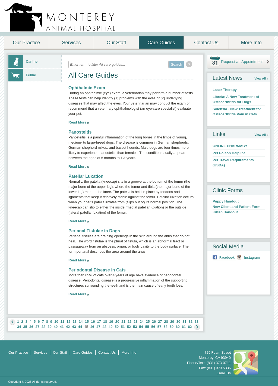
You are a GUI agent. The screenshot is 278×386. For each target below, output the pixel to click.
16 (93, 321)
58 (165, 327)
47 (98, 327)
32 (190, 321)
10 (56, 321)
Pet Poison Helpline (229, 153)
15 (87, 321)
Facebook (227, 258)
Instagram (252, 258)
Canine (22, 61)
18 (105, 321)
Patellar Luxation (85, 176)
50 (117, 327)
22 (129, 321)
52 (129, 327)
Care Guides (161, 42)
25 (148, 321)
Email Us (224, 373)
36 (31, 327)
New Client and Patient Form (236, 207)
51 (123, 327)
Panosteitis (79, 132)
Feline (22, 75)
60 (177, 327)
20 (117, 321)
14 (81, 321)
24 (142, 321)
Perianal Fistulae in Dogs (94, 231)
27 (160, 321)
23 (135, 321)
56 (153, 327)
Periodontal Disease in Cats (97, 270)
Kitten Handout (225, 212)
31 (184, 321)
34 (19, 327)
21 (123, 321)
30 (178, 321)
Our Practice (26, 42)
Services (71, 42)
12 (68, 321)
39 (49, 327)
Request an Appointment (242, 61)
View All (260, 78)
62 (190, 327)
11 (62, 321)
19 (111, 321)
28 (166, 321)
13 (75, 321)
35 (25, 327)
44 (80, 327)
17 (99, 321)
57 (159, 327)
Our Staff (116, 42)
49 (110, 327)
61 (184, 327)
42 (68, 327)
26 (154, 321)
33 (196, 321)
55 (147, 327)
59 (171, 327)
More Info (251, 42)
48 (104, 327)
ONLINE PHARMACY (230, 146)
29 (172, 321)
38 (43, 327)
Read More (77, 122)
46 (92, 327)
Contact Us (206, 42)
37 (37, 327)
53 (135, 327)
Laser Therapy (225, 90)
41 (62, 327)
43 (74, 327)
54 (141, 327)
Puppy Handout (226, 201)
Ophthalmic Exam (86, 88)
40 (56, 327)
